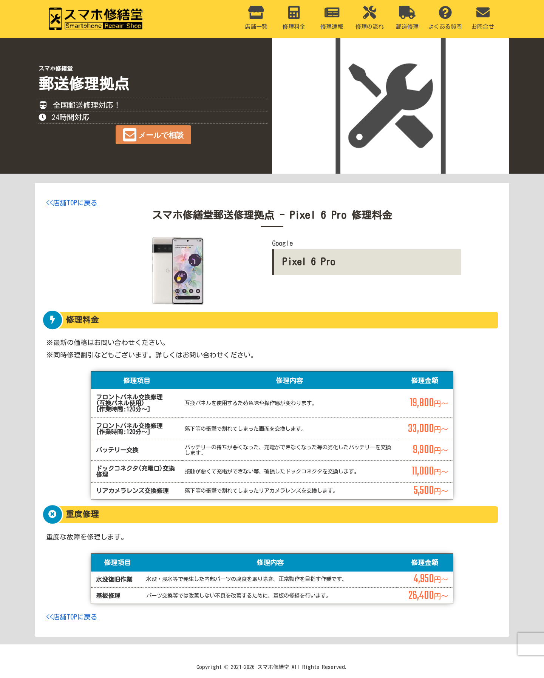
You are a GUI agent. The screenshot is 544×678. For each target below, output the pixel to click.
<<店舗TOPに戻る (71, 202)
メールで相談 (161, 135)
